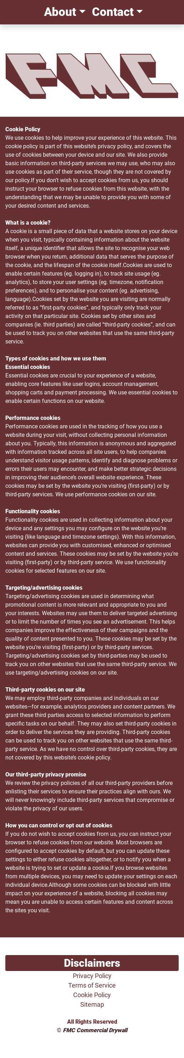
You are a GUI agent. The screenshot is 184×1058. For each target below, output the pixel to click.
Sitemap (92, 1004)
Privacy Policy (92, 975)
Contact (111, 12)
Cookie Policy (92, 995)
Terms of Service (92, 985)
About (58, 12)
